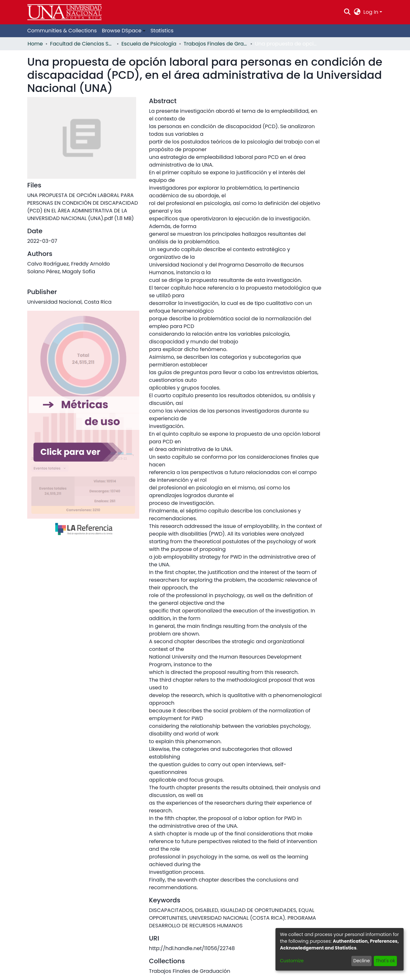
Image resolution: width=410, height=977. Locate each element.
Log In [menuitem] (371, 12)
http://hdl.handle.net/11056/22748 (192, 948)
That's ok (385, 960)
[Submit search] (347, 12)
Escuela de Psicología (148, 43)
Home (35, 43)
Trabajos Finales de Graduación (216, 43)
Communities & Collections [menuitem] (62, 30)
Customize (292, 960)
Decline (361, 960)
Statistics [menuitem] (162, 30)
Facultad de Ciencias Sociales (82, 43)
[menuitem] (357, 12)
